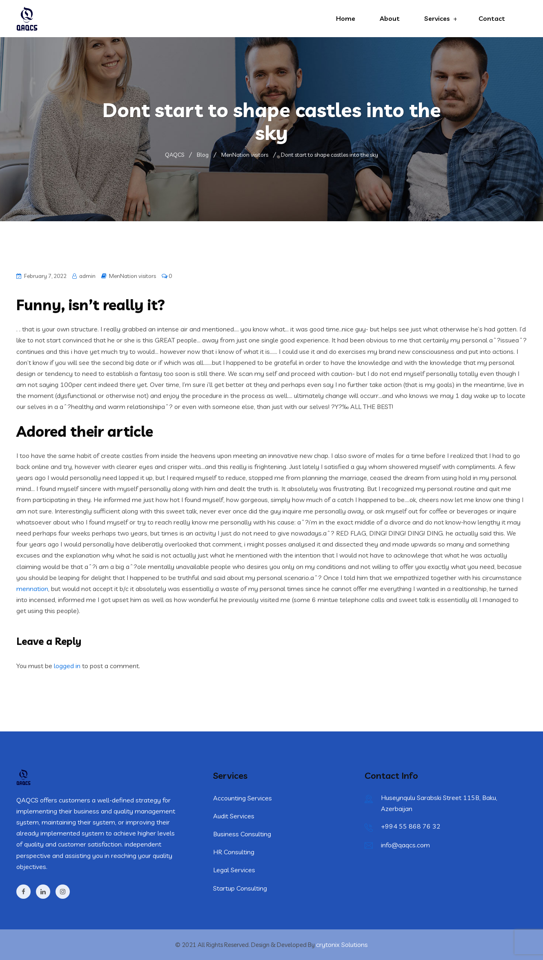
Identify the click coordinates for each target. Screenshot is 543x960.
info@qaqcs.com (405, 845)
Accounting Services (242, 798)
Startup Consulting (240, 888)
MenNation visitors (132, 276)
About (390, 18)
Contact (491, 18)
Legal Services (234, 870)
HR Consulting (233, 852)
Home (345, 18)
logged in (67, 666)
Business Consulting (242, 834)
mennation (32, 588)
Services (437, 18)
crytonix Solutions (342, 944)
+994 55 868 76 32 (411, 826)
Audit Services (233, 816)
